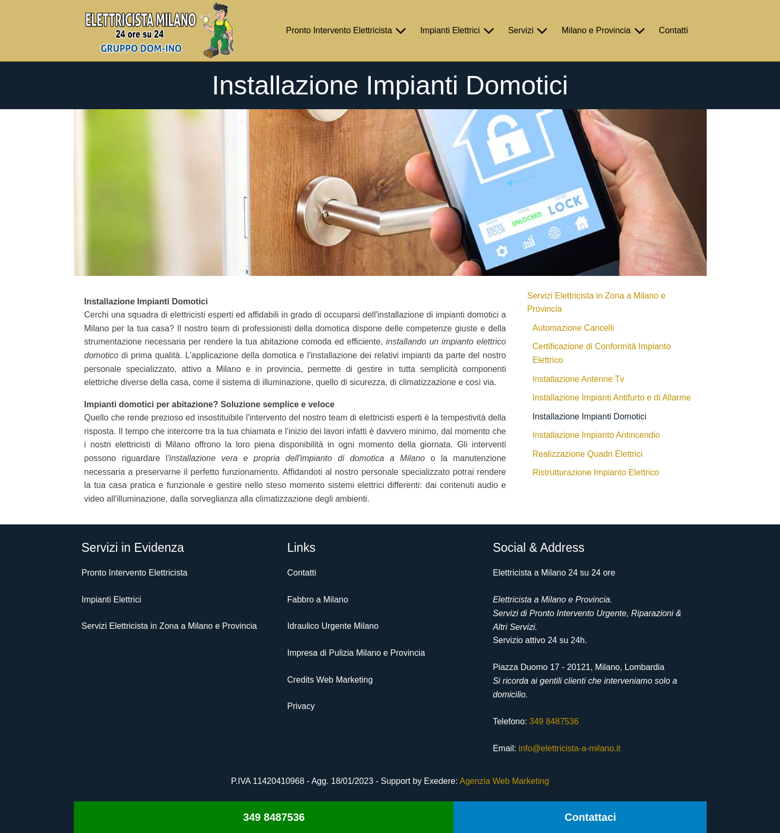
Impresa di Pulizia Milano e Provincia (356, 652)
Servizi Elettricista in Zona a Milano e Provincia (596, 302)
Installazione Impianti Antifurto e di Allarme (612, 397)
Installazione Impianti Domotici (590, 416)
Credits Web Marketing (329, 679)
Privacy (300, 706)
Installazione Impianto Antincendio (596, 434)
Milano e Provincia (605, 31)
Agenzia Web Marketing (504, 781)
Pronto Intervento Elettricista (348, 31)
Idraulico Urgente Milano (332, 625)
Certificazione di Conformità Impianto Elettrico (602, 353)
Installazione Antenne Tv (578, 379)
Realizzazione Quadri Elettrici (588, 453)
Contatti (673, 30)
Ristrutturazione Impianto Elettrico (596, 472)
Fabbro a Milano (317, 599)
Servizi (529, 31)
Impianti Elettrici (459, 31)
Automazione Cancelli (573, 327)
